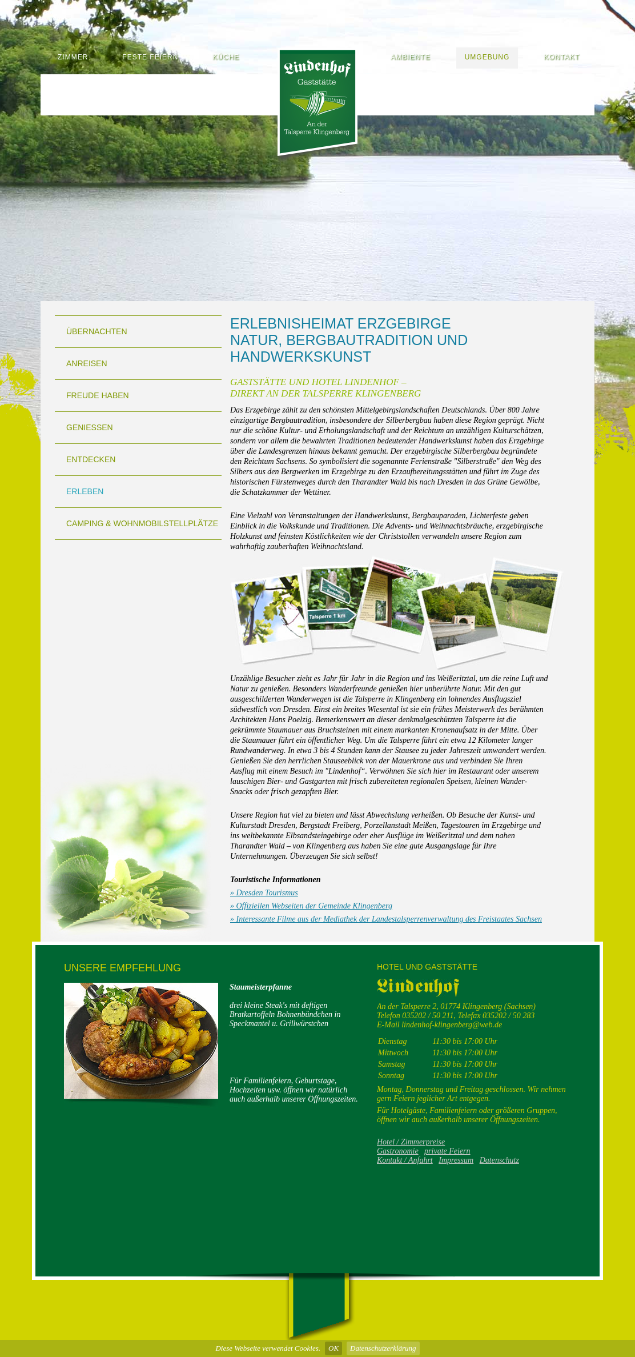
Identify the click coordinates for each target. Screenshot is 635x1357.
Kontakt (562, 57)
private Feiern (447, 1151)
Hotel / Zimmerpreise (411, 1142)
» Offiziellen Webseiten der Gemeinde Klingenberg (311, 906)
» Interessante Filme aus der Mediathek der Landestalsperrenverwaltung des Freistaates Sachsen (386, 919)
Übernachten (96, 331)
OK (333, 1348)
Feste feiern (150, 57)
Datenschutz (499, 1160)
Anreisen (86, 363)
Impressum (456, 1160)
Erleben (84, 491)
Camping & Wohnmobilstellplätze (142, 523)
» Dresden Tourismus (264, 892)
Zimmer (73, 57)
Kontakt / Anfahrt (405, 1160)
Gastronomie (398, 1151)
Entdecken (90, 459)
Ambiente (410, 57)
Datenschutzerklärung (383, 1348)
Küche (225, 57)
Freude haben (97, 395)
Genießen (89, 427)
